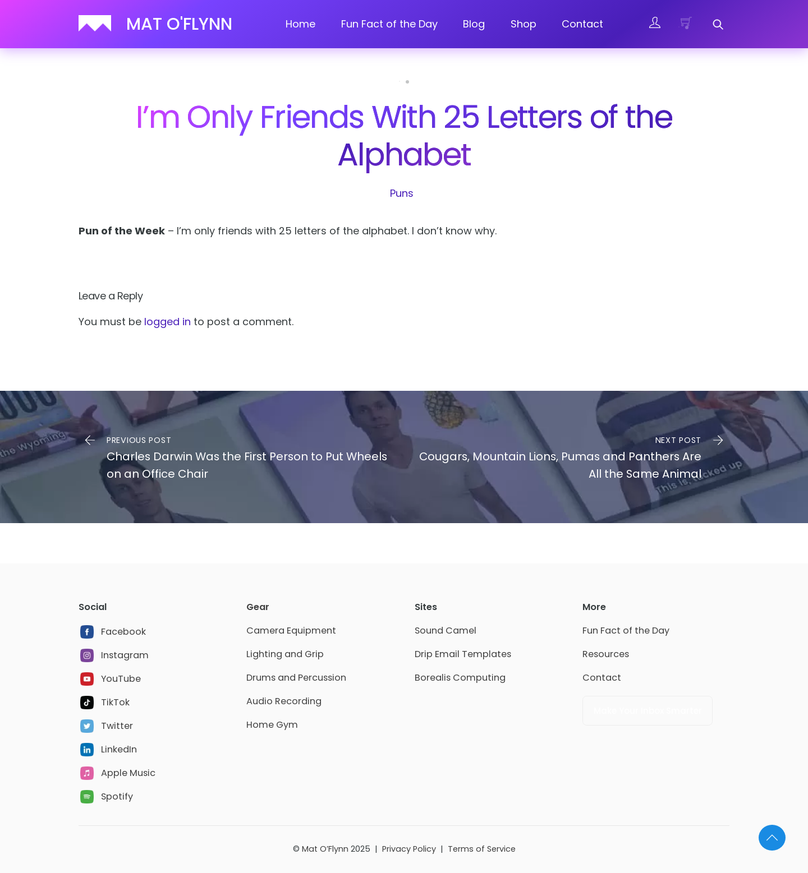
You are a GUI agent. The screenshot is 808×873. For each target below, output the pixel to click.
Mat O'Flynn (179, 24)
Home (300, 24)
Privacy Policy (409, 848)
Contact (582, 24)
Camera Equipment (291, 630)
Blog (474, 24)
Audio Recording (284, 701)
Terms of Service (482, 848)
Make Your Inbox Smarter (648, 711)
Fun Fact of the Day (389, 24)
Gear (257, 607)
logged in (167, 322)
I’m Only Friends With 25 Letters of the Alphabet (404, 136)
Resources (605, 654)
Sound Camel (445, 630)
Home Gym (272, 724)
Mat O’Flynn (325, 848)
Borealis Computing (460, 677)
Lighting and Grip (285, 654)
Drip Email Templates (463, 654)
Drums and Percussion (296, 677)
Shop (523, 24)
